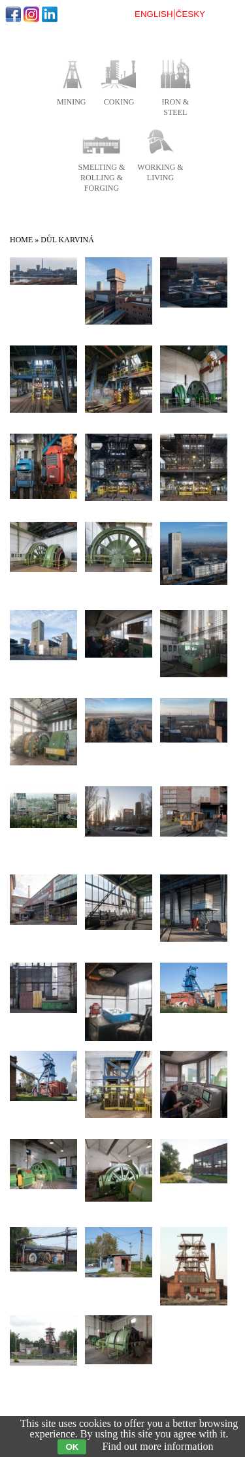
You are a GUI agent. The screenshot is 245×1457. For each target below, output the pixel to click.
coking (119, 101)
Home (21, 239)
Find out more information (157, 1446)
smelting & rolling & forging (101, 178)
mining (71, 101)
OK (71, 1447)
